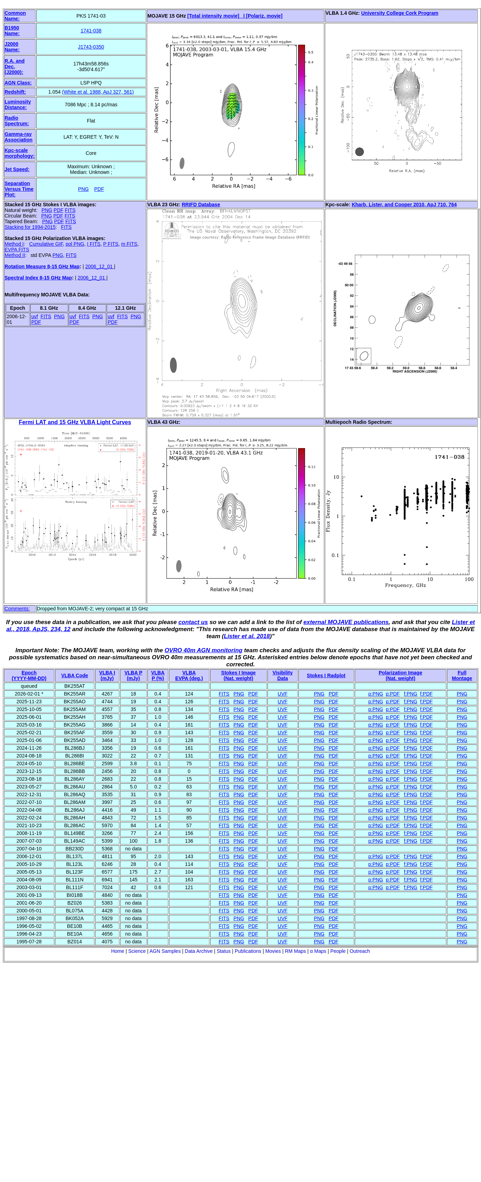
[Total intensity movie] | (216, 16)
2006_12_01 (99, 266)
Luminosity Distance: (18, 104)
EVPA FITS (17, 249)
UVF (282, 694)
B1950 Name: (12, 30)
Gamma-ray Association (18, 137)
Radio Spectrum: (17, 120)
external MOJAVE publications (345, 622)
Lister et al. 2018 (247, 636)
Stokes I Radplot (326, 675)
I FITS (93, 244)
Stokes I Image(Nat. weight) (238, 675)
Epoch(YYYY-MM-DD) (29, 675)
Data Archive (199, 951)
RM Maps (295, 951)
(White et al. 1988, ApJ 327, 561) (98, 92)
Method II (15, 255)
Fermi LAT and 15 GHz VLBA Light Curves (75, 422)
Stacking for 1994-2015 (30, 227)
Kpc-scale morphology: (20, 153)
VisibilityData (282, 675)
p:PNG (375, 694)
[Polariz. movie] (264, 16)
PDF (99, 189)
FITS (70, 210)
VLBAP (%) (157, 675)
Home (117, 951)
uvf (34, 316)
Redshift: (15, 92)
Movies (273, 951)
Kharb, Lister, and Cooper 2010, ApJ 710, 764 (404, 204)
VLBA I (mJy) (107, 675)
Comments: (17, 608)
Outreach (360, 951)
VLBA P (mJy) (134, 675)
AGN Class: (18, 83)
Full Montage (462, 675)
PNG (83, 189)
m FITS (129, 244)
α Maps (318, 951)
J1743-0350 (91, 47)
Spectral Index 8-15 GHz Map (38, 278)
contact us (193, 622)
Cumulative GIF (46, 244)
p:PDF (393, 694)
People (338, 951)
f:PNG (410, 694)
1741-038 (91, 30)
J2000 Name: (12, 46)
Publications (248, 951)
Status (224, 951)
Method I (14, 244)
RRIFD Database (201, 204)
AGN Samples (165, 951)
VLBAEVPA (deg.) (189, 675)
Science (137, 951)
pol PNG (75, 244)
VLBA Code (74, 675)
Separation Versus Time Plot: (19, 189)
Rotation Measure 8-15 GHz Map (42, 266)
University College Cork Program (399, 13)
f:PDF (426, 694)
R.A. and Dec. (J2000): (15, 66)
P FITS (110, 244)
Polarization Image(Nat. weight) (400, 675)
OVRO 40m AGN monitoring (203, 650)
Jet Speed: (17, 169)
